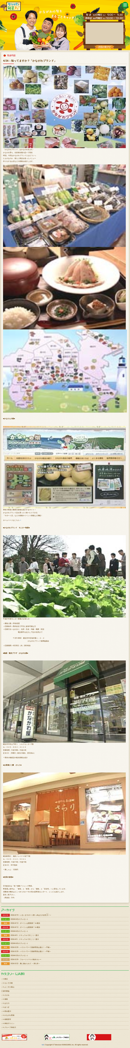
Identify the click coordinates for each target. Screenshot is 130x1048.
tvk (43, 1045)
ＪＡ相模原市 (6, 1019)
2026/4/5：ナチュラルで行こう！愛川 (20, 935)
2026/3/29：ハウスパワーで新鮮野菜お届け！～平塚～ (26, 947)
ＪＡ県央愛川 (6, 1011)
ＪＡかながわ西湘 (7, 1015)
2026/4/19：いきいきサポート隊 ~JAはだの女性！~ (26, 915)
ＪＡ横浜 (4, 979)
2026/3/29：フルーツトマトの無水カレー (21, 959)
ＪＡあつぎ (5, 1007)
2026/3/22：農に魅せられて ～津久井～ (20, 963)
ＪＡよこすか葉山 (7, 987)
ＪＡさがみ (5, 995)
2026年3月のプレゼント (14, 955)
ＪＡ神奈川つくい (7, 1023)
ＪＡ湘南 (4, 999)
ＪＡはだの (5, 1003)
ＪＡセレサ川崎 (7, 983)
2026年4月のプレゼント (14, 919)
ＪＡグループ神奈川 (8, 1027)
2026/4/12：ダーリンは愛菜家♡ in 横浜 (20, 923)
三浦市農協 (5, 991)
